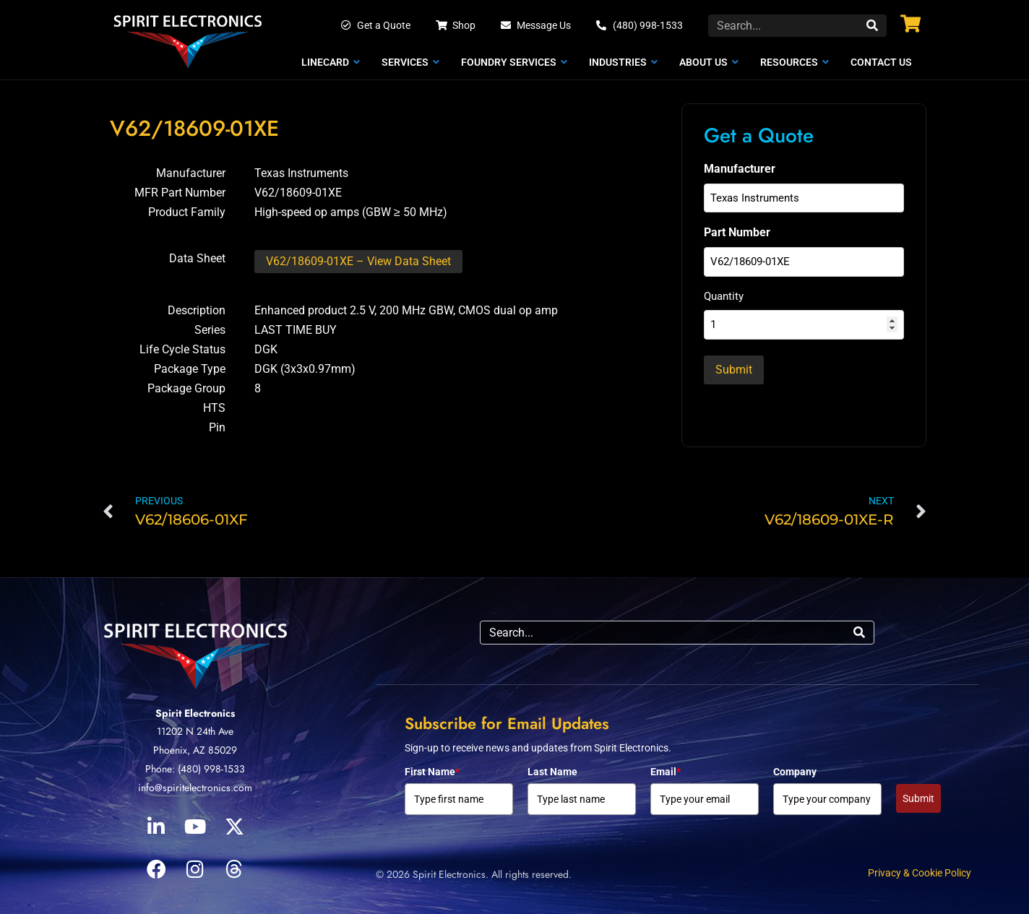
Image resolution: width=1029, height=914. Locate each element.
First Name (432, 771)
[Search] (872, 25)
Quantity (724, 296)
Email (665, 771)
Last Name (552, 771)
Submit (918, 798)
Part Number (737, 232)
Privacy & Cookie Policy (919, 873)
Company (795, 771)
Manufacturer (739, 169)
